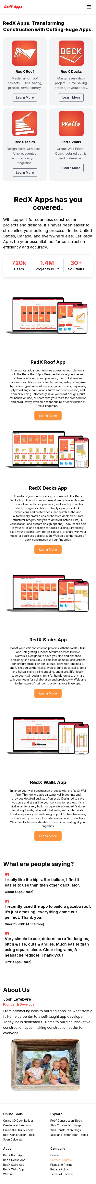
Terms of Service (61, 1174)
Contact (55, 1155)
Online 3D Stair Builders (18, 1130)
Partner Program (61, 1160)
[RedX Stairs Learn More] (24, 144)
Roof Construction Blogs (66, 1120)
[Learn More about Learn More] (48, 415)
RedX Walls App (13, 1169)
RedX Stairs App (13, 1164)
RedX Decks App (14, 1160)
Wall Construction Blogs (65, 1130)
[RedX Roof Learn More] (24, 71)
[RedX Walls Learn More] (71, 144)
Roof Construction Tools (19, 1134)
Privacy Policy (59, 1169)
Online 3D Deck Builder (18, 1120)
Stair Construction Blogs (65, 1125)
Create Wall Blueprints (17, 1125)
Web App (9, 1174)
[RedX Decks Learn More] (71, 71)
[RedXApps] (14, 7)
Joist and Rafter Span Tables (69, 1134)
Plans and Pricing (61, 1164)
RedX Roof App (13, 1155)
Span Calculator (13, 1139)
